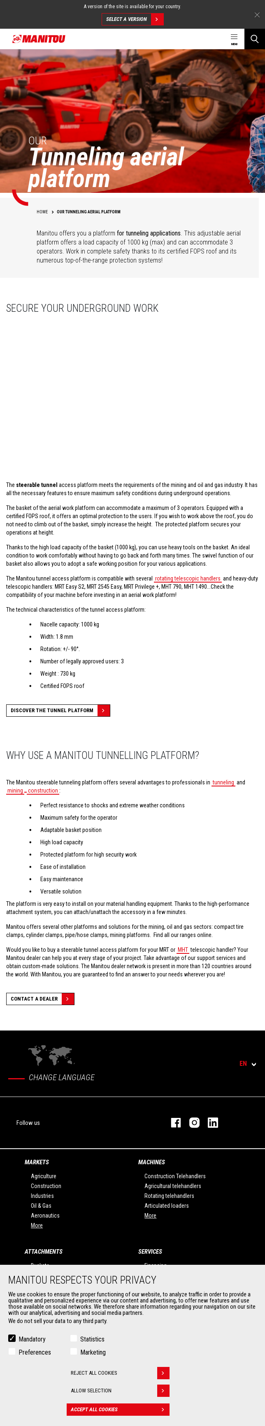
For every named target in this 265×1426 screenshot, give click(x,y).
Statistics (92, 1339)
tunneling (223, 782)
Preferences (35, 1352)
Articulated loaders (166, 1205)
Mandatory (32, 1339)
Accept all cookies (120, 1409)
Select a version (134, 19)
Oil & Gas (41, 1205)
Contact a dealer (42, 999)
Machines (151, 1162)
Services (150, 1251)
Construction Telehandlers (175, 1176)
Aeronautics (45, 1215)
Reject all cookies (120, 1373)
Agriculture (43, 1176)
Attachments (44, 1251)
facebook (172, 1122)
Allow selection (120, 1391)
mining (15, 790)
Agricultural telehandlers (172, 1186)
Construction (46, 1186)
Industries (42, 1196)
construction (43, 790)
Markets (37, 1162)
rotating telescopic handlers (188, 578)
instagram (190, 1122)
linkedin (209, 1122)
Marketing (93, 1352)
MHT (183, 949)
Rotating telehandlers (169, 1196)
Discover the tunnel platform (60, 710)
